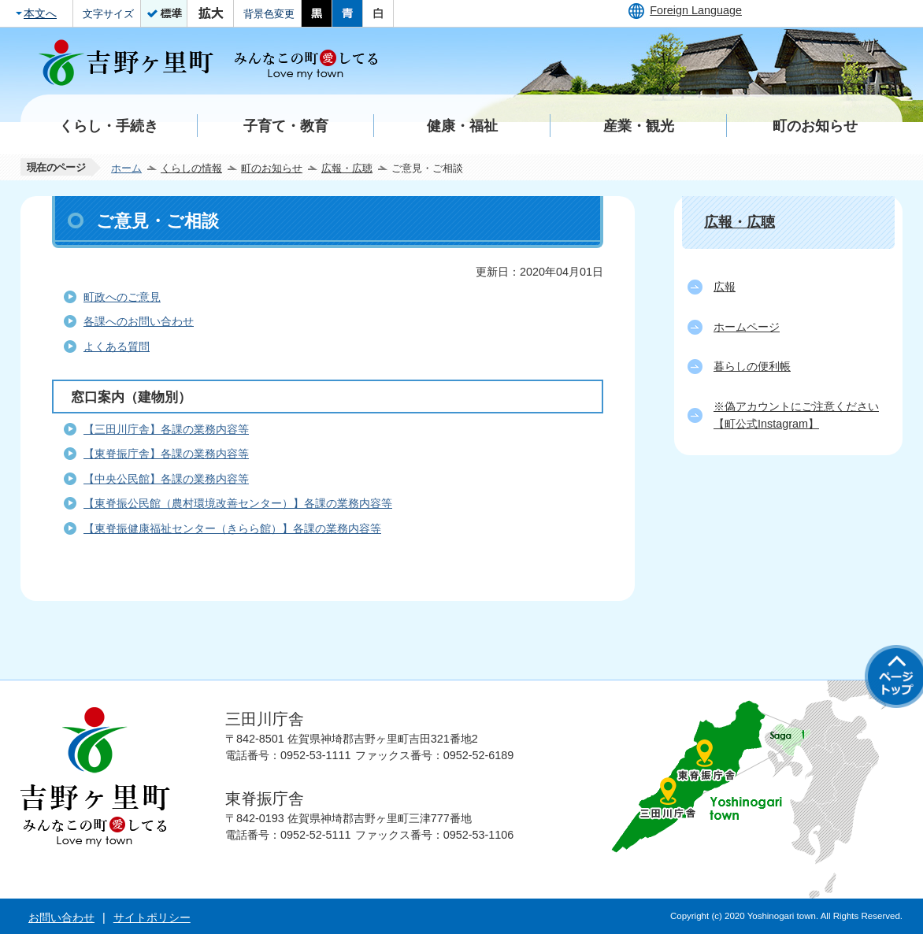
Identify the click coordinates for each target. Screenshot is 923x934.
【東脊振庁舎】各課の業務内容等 (166, 453)
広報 (725, 286)
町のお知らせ (271, 168)
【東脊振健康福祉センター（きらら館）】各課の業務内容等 (232, 528)
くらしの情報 (191, 168)
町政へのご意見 (122, 297)
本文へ (40, 13)
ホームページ (747, 327)
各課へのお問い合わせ (138, 321)
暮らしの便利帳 (752, 366)
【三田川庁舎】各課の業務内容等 (166, 429)
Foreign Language (696, 10)
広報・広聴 (347, 168)
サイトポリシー (152, 917)
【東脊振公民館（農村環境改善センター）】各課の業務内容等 (237, 503)
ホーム (126, 168)
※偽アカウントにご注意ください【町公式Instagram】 (796, 415)
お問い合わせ (61, 917)
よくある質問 (116, 346)
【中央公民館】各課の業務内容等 (166, 479)
